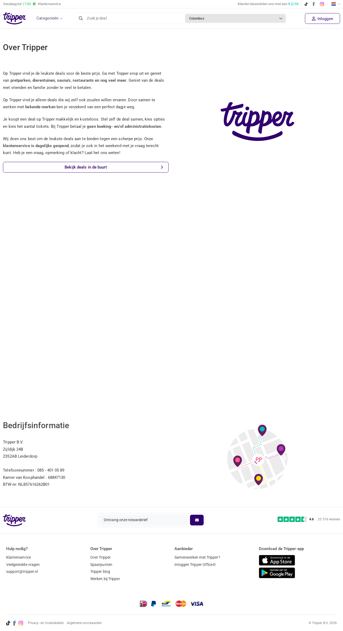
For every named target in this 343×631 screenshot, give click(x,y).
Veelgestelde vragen (23, 564)
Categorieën (47, 18)
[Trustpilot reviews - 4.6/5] (309, 519)
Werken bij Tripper (105, 579)
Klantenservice (18, 557)
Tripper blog (100, 571)
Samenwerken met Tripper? (197, 557)
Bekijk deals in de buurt (114, 167)
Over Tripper (100, 557)
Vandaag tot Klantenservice (32, 4)
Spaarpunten (101, 564)
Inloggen (322, 18)
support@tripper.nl (22, 571)
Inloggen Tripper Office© (194, 564)
